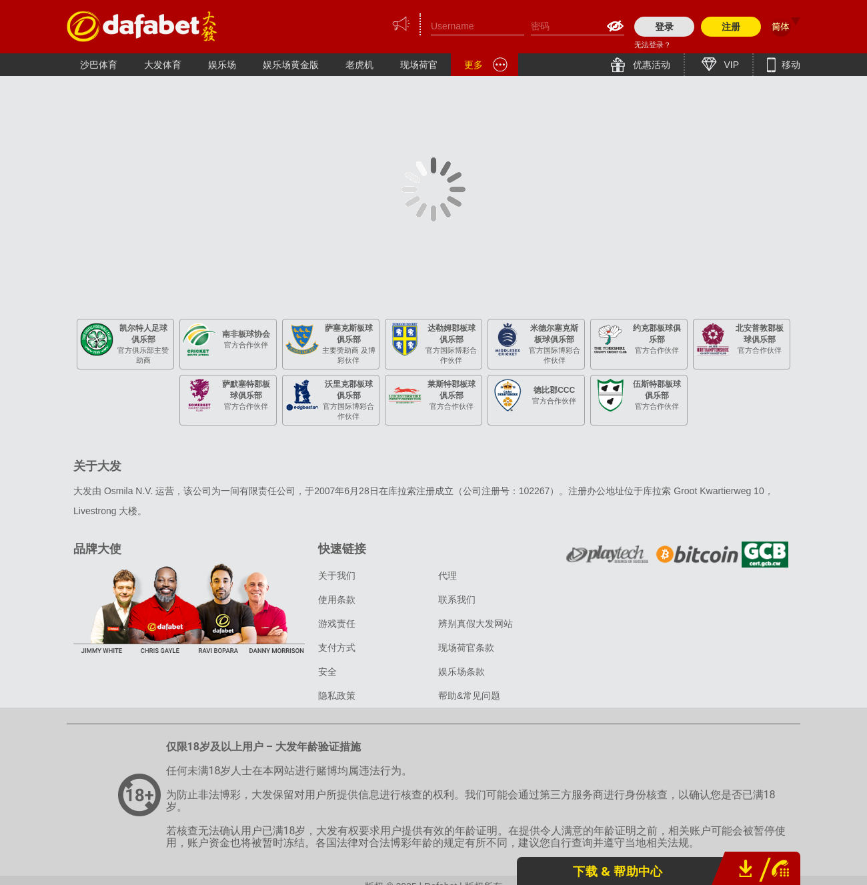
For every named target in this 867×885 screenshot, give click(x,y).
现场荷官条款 (466, 647)
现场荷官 (419, 64)
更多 (473, 64)
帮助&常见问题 (469, 695)
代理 (447, 575)
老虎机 (359, 64)
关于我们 (336, 575)
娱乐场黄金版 (291, 64)
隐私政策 (336, 695)
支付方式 (336, 647)
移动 (789, 64)
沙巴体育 (98, 64)
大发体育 (162, 64)
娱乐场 (222, 64)
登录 (664, 26)
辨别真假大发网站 (475, 623)
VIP (730, 64)
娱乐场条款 (461, 671)
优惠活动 (650, 64)
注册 (731, 26)
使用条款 (336, 599)
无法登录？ (652, 45)
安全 (327, 671)
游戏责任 (336, 623)
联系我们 (457, 599)
